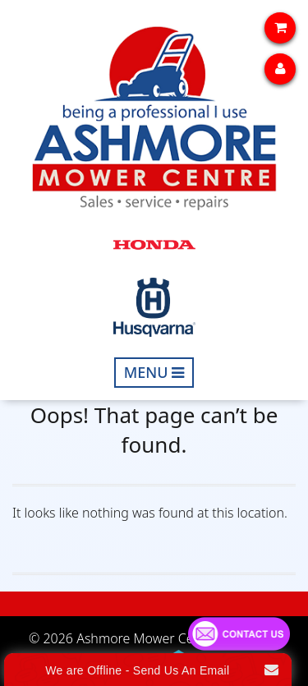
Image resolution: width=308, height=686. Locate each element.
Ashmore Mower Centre (147, 638)
